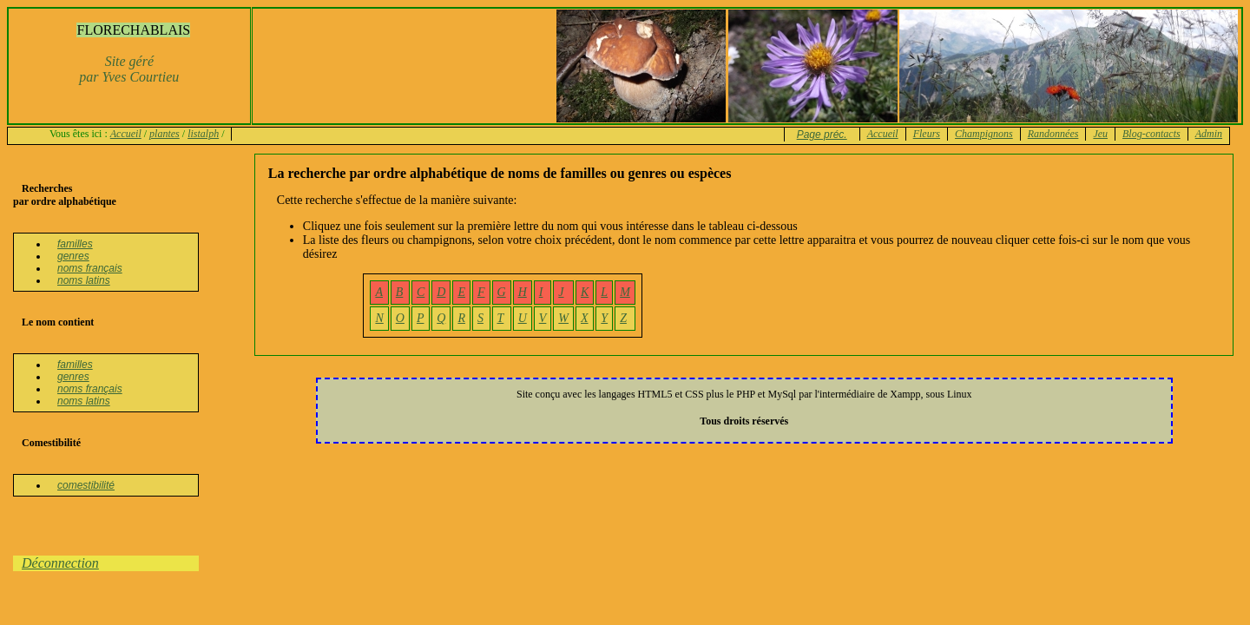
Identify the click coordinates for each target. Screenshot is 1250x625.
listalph (203, 134)
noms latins (83, 280)
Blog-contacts (1151, 134)
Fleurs (926, 134)
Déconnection (60, 563)
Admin (1208, 134)
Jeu (1100, 134)
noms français (89, 268)
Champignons (984, 134)
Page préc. (822, 134)
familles (75, 244)
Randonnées (1053, 134)
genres (73, 256)
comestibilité (86, 485)
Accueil (125, 134)
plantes (164, 134)
